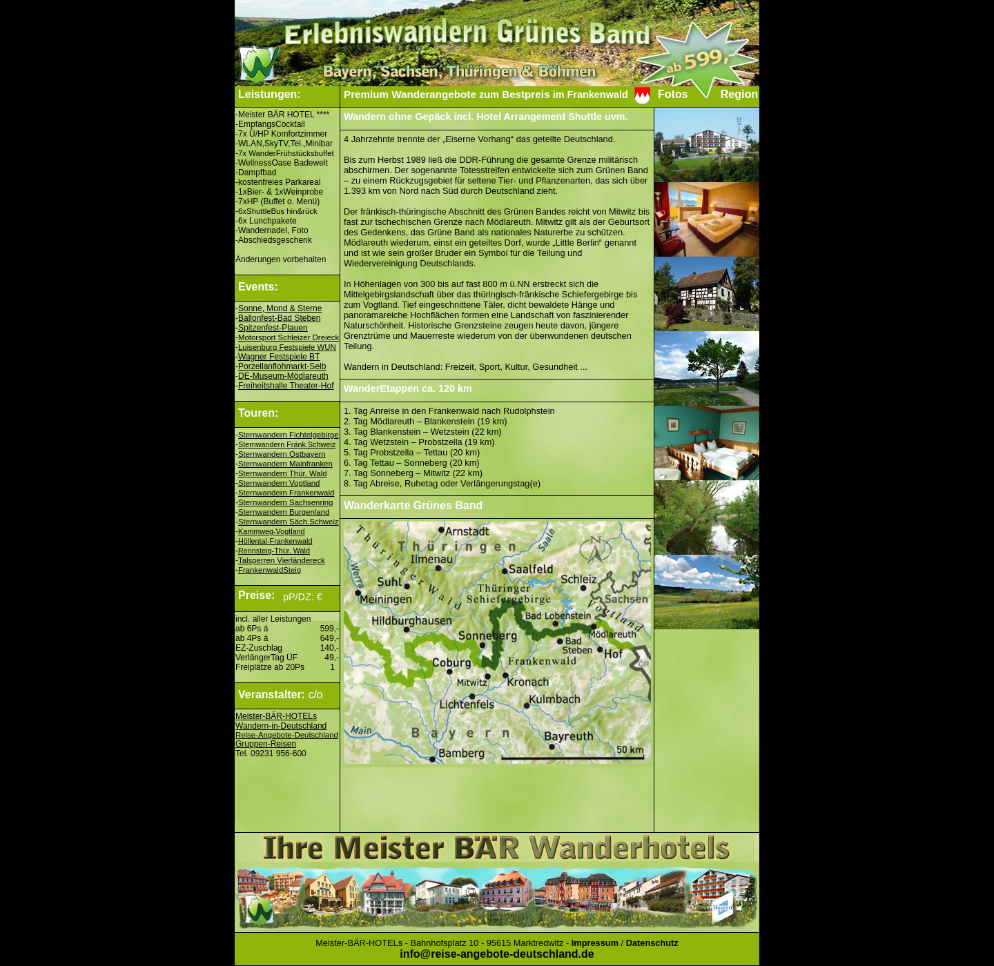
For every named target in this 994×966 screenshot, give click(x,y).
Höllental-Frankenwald (275, 541)
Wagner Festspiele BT (279, 357)
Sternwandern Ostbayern (282, 454)
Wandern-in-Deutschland (281, 726)
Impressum (595, 943)
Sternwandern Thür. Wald (282, 473)
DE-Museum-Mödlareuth (283, 376)
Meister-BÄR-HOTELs (276, 716)
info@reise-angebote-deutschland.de (497, 954)
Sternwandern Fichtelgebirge (288, 435)
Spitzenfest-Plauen (273, 328)
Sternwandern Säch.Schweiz (288, 522)
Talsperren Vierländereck (281, 560)
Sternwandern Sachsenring (285, 502)
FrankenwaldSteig (269, 570)
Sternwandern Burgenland (283, 512)
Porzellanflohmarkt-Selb (282, 366)
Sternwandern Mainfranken (285, 464)
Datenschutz (652, 943)
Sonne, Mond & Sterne (280, 308)
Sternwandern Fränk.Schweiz (286, 444)
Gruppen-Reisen (265, 744)
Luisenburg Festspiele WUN (287, 347)
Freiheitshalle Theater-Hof (286, 386)
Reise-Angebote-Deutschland (286, 735)
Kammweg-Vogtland (271, 531)
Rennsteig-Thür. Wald (274, 550)
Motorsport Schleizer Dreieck (288, 337)
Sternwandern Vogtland (279, 483)
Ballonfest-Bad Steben (279, 318)
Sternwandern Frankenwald (286, 493)
